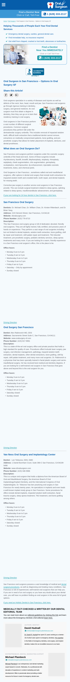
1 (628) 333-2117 (54, 14)
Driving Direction (10, 322)
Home (5, 21)
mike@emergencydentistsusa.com (18, 660)
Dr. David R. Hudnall (31, 635)
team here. (48, 618)
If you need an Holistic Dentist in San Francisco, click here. (27, 603)
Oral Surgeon (11, 21)
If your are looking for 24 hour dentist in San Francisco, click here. (29, 195)
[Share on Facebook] (5, 95)
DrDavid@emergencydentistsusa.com (38, 631)
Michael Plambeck (11, 664)
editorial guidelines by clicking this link (43, 615)
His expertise (59, 638)
